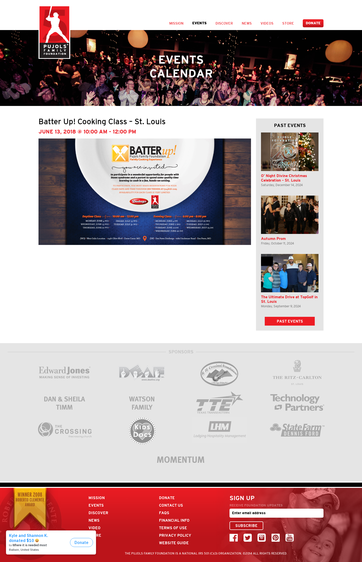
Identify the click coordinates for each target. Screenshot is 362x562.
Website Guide (174, 543)
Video (94, 528)
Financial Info (174, 520)
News (247, 23)
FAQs (164, 513)
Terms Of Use (173, 528)
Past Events (290, 321)
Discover (224, 23)
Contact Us (171, 505)
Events (199, 23)
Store (288, 23)
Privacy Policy (175, 535)
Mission (176, 23)
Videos (267, 23)
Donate (313, 23)
